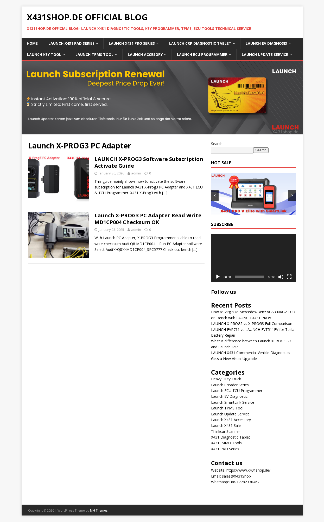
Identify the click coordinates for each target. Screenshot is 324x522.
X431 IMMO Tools (226, 442)
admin (136, 173)
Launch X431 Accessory (231, 419)
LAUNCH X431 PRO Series (132, 43)
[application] (253, 258)
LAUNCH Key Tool (44, 54)
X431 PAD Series (225, 448)
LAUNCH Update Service (265, 54)
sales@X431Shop (236, 476)
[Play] (217, 276)
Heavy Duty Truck (226, 378)
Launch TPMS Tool (227, 408)
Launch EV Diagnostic (229, 396)
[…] (164, 192)
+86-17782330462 (244, 481)
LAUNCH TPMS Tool (94, 54)
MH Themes (98, 510)
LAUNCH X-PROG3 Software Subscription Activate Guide (148, 162)
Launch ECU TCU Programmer (236, 390)
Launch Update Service (230, 414)
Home (32, 43)
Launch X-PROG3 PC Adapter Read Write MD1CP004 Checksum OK (147, 219)
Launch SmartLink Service (232, 402)
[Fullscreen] (289, 276)
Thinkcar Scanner (225, 431)
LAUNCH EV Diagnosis (266, 43)
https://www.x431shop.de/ (248, 470)
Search (217, 143)
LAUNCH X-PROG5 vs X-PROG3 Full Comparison (251, 323)
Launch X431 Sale (226, 425)
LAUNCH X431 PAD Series (71, 43)
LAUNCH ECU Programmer (202, 54)
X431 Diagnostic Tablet (230, 437)
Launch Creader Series (230, 384)
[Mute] (280, 276)
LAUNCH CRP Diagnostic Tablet (200, 43)
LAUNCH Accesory (145, 54)
